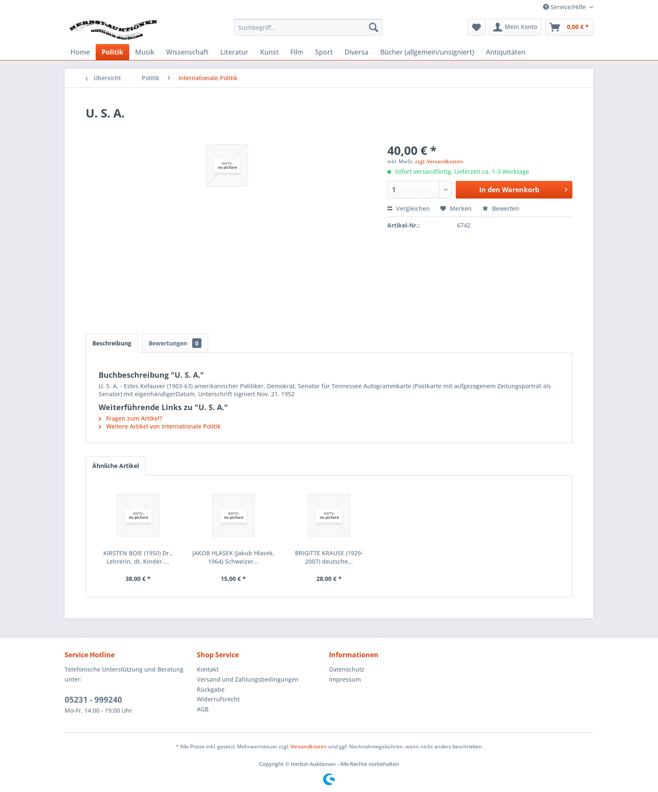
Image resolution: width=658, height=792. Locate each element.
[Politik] (112, 52)
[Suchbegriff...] (308, 27)
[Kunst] (269, 52)
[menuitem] (308, 27)
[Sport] (324, 52)
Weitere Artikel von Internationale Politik (160, 426)
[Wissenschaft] (187, 52)
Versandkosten (308, 746)
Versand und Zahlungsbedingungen (248, 679)
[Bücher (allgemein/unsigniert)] (427, 52)
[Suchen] (373, 27)
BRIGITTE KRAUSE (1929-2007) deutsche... (329, 557)
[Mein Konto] (515, 27)
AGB (203, 709)
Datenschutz (346, 669)
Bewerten (500, 208)
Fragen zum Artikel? (130, 418)
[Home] (80, 52)
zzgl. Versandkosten (439, 161)
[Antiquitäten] (505, 52)
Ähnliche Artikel (115, 466)
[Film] (297, 52)
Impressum (345, 679)
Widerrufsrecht (218, 699)
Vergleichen (408, 208)
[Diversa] (356, 52)
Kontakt (208, 669)
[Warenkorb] (569, 27)
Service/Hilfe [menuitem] (565, 7)
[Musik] (144, 52)
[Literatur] (234, 52)
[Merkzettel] (476, 27)
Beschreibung (111, 343)
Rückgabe (211, 689)
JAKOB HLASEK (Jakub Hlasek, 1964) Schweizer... (233, 557)
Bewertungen (175, 343)
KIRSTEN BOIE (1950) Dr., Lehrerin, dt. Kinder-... (137, 557)
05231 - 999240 (93, 699)
